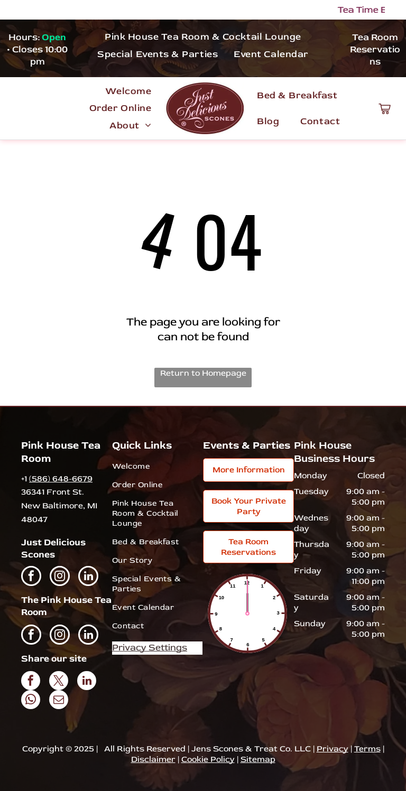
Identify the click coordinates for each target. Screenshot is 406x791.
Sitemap (258, 759)
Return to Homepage (203, 373)
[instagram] (60, 577)
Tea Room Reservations (375, 49)
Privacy (332, 748)
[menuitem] (203, 36)
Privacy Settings (149, 647)
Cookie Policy (208, 759)
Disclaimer (153, 759)
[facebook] (31, 577)
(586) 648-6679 (61, 478)
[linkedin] (88, 577)
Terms (367, 748)
